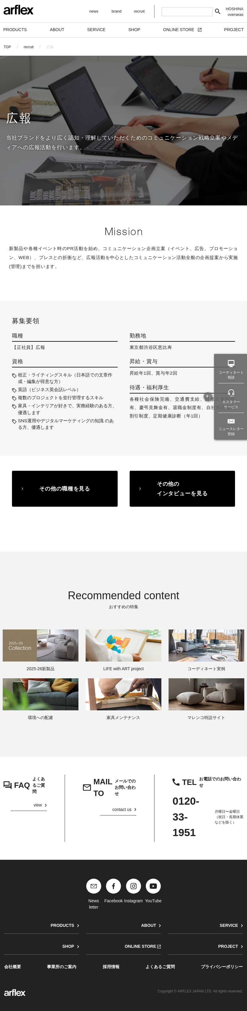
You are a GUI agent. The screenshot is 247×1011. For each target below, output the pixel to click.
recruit (29, 47)
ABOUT (148, 925)
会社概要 (12, 966)
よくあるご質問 (160, 966)
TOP (7, 47)
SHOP (68, 946)
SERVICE (229, 925)
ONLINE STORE (140, 946)
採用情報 (111, 966)
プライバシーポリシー (222, 966)
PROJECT (228, 946)
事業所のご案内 (61, 966)
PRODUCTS (62, 925)
